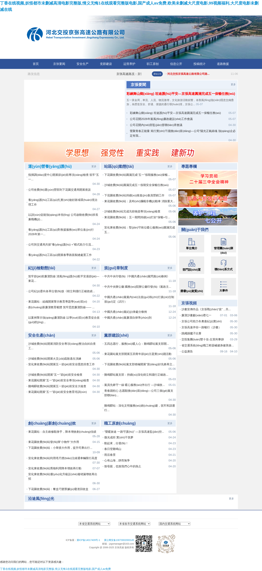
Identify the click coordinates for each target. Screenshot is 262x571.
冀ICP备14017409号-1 (89, 540)
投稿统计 (199, 64)
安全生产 (83, 64)
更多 (233, 84)
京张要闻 (59, 64)
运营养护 (129, 64)
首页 (36, 64)
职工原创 (153, 64)
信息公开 (176, 64)
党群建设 (106, 64)
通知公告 (157, 74)
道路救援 (223, 64)
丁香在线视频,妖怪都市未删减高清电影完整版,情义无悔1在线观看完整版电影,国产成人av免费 (55, 568)
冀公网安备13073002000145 (119, 540)
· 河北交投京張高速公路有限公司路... (202, 74)
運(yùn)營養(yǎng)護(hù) (50, 166)
